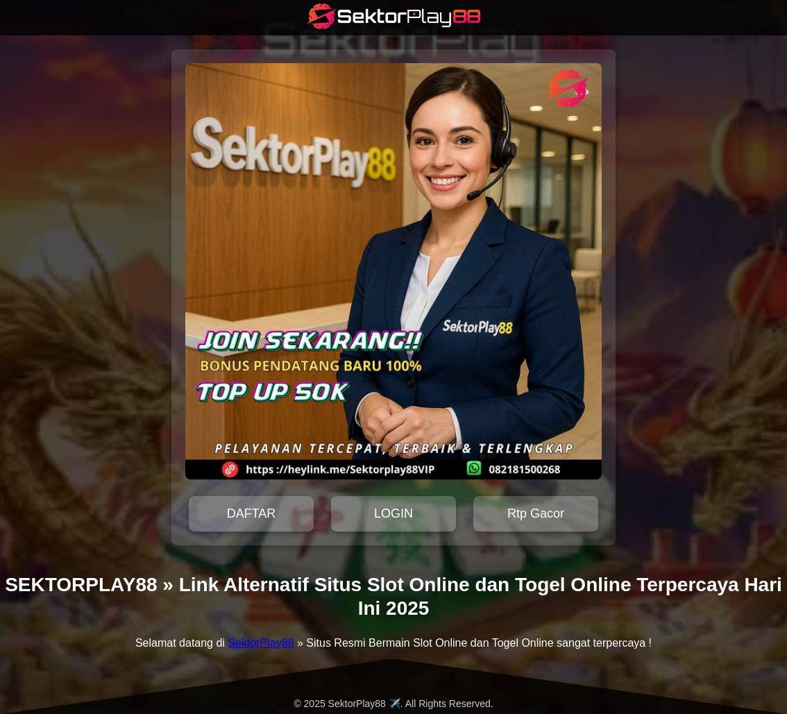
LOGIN (393, 513)
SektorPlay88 (261, 643)
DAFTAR (251, 513)
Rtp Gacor (535, 513)
